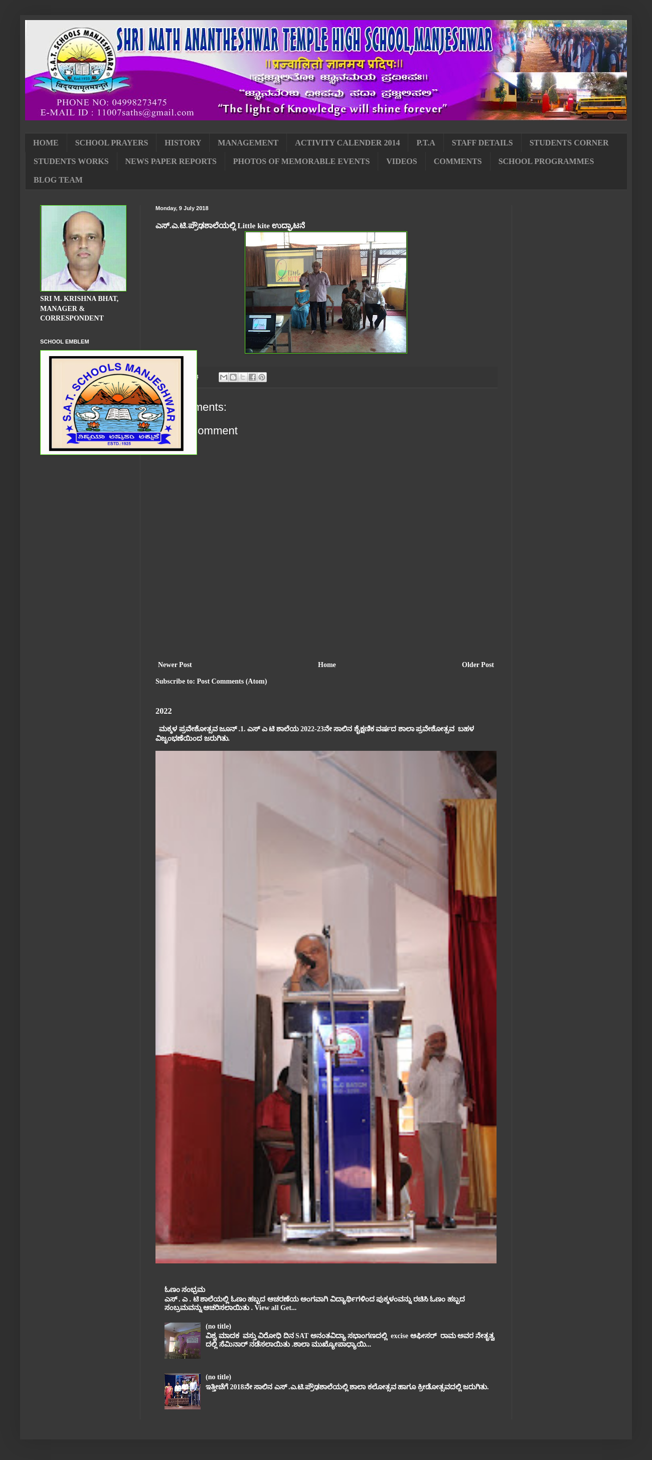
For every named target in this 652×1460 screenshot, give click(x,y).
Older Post (478, 665)
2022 (163, 711)
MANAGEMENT (248, 142)
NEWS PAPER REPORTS (171, 161)
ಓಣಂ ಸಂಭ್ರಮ (185, 1289)
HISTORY (183, 142)
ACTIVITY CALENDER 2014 (347, 142)
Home (327, 665)
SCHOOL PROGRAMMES (546, 161)
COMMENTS (458, 161)
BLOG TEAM (58, 180)
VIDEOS (401, 161)
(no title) (218, 1326)
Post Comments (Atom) (232, 681)
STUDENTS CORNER (569, 142)
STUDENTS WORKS (71, 161)
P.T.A (425, 142)
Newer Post (175, 665)
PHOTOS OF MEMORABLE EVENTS (301, 161)
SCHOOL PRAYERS (111, 142)
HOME (46, 142)
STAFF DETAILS (482, 142)
